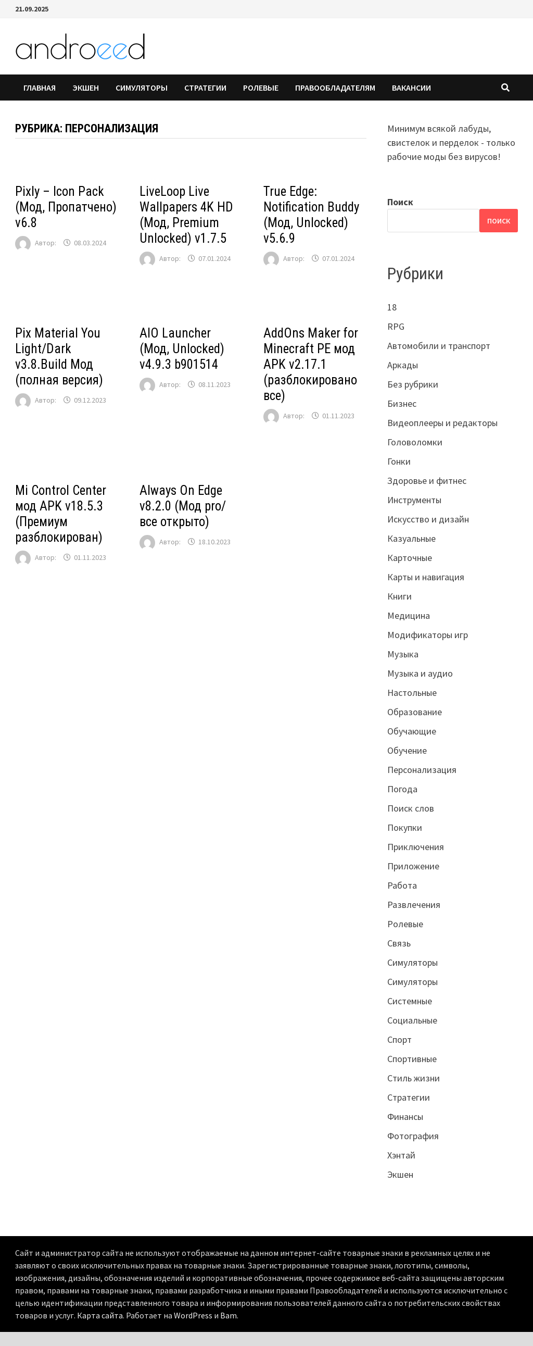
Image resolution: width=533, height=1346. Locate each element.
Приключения (415, 847)
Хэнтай (401, 1155)
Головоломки (414, 442)
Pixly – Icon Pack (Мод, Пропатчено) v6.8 (66, 207)
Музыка (402, 654)
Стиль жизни (413, 1078)
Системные (409, 1001)
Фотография (413, 1136)
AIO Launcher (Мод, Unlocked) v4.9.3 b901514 (181, 349)
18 (392, 307)
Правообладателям (335, 87)
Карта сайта (100, 1315)
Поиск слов (410, 808)
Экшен (85, 87)
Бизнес (401, 403)
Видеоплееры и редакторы (442, 423)
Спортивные (412, 1059)
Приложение (413, 866)
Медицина (408, 615)
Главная (39, 87)
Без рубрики (412, 384)
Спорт (399, 1039)
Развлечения (413, 905)
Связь (399, 943)
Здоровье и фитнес (426, 481)
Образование (414, 712)
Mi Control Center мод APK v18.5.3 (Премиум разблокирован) (60, 514)
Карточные (409, 558)
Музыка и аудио (420, 673)
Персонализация (421, 770)
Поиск (400, 202)
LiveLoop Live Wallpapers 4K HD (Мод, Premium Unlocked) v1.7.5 (186, 215)
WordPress (193, 1315)
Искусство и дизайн (428, 519)
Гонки (399, 461)
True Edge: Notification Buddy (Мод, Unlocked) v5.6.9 (311, 215)
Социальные (412, 1020)
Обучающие (411, 731)
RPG (395, 326)
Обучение (407, 750)
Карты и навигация (425, 577)
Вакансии (411, 87)
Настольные (412, 693)
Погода (402, 789)
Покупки (404, 827)
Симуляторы (142, 87)
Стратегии (205, 87)
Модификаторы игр (427, 635)
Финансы (405, 1117)
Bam (228, 1315)
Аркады (402, 365)
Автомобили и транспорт (438, 346)
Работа (402, 885)
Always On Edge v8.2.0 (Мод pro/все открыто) (182, 506)
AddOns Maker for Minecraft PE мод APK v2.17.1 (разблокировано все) (310, 364)
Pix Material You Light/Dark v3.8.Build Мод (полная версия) (59, 357)
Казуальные (411, 538)
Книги (399, 596)
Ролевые (260, 87)
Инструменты (414, 500)
